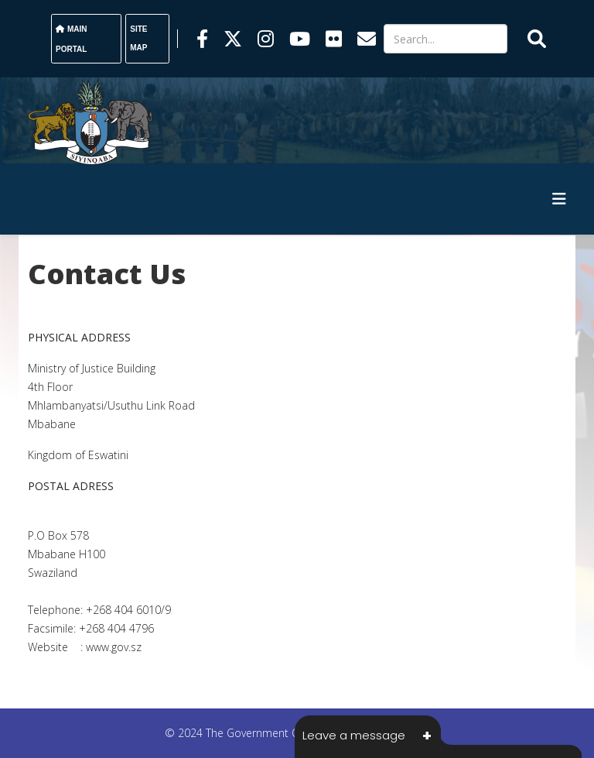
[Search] (445, 38)
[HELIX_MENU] (559, 198)
